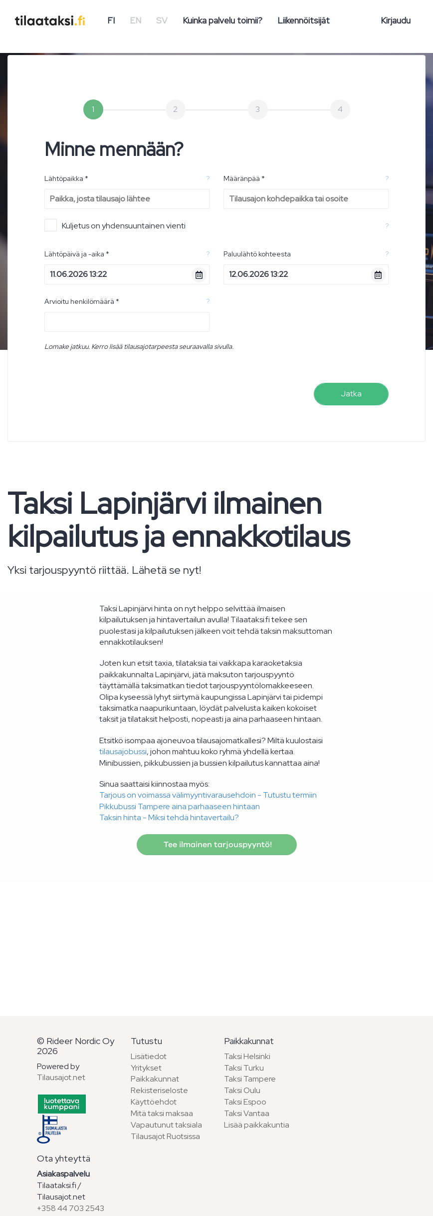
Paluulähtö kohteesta (257, 253)
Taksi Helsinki (247, 1056)
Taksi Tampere (250, 1079)
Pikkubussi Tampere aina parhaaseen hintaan (179, 806)
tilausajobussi (123, 751)
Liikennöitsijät (303, 20)
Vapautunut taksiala (166, 1125)
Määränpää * (244, 178)
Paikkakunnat (155, 1079)
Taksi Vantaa (246, 1113)
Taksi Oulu (242, 1090)
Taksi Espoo (245, 1102)
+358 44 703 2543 (70, 1208)
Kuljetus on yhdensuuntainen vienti (115, 225)
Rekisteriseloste (159, 1090)
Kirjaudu (396, 20)
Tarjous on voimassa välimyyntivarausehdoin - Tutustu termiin (208, 795)
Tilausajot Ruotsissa (165, 1136)
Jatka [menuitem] (351, 393)
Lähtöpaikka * (66, 178)
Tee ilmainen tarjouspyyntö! (217, 844)
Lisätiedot (149, 1056)
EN (135, 20)
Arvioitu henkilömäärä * (81, 301)
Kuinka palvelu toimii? (222, 20)
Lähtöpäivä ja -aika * (76, 253)
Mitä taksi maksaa (162, 1113)
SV (162, 20)
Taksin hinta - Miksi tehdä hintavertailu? (169, 817)
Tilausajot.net (61, 1077)
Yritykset (146, 1068)
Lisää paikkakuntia (256, 1125)
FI (111, 20)
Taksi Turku (244, 1068)
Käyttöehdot (154, 1102)
